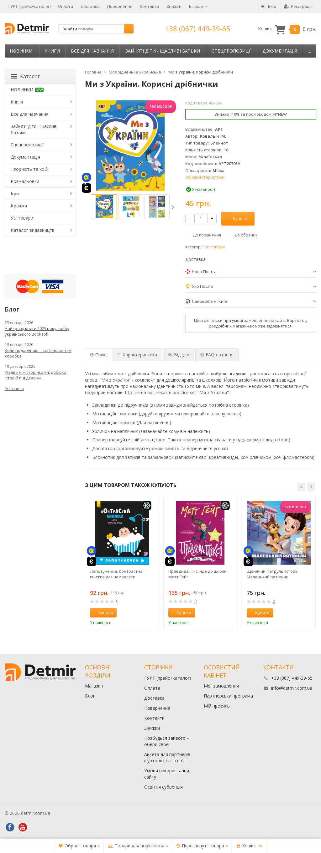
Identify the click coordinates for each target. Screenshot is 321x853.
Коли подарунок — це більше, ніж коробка (38, 353)
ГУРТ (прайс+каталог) (29, 6)
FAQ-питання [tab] (217, 355)
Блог (90, 696)
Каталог (25, 76)
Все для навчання (92, 51)
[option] (104, 206)
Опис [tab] (98, 355)
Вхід (268, 6)
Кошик (287, 28)
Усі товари (214, 247)
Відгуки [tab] (178, 355)
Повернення (119, 6)
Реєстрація (298, 6)
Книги (52, 51)
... (309, 51)
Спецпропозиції (231, 51)
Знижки (174, 6)
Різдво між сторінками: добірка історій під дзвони (35, 375)
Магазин (94, 686)
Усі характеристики (204, 177)
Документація (279, 51)
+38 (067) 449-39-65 (197, 28)
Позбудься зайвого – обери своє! (166, 741)
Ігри (15, 193)
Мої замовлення (221, 686)
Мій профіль (217, 706)
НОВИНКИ (21, 51)
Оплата (65, 6)
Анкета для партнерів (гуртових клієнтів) (167, 757)
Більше (198, 6)
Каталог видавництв (33, 230)
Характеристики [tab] (137, 355)
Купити (237, 218)
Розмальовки (25, 181)
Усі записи (14, 388)
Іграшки (19, 206)
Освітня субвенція (163, 787)
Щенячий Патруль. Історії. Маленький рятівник (272, 574)
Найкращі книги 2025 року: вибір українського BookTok (37, 331)
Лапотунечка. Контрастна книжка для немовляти (116, 574)
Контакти (149, 6)
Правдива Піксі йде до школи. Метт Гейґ (198, 574)
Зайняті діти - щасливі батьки (162, 51)
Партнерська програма (228, 696)
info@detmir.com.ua (291, 688)
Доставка (90, 6)
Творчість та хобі (29, 169)
